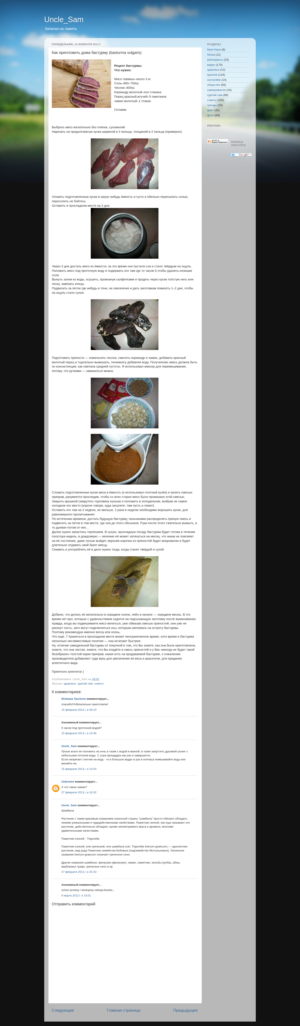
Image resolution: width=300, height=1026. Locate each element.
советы (98, 683)
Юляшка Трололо (73, 698)
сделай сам (85, 683)
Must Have (214, 49)
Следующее (63, 1010)
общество (213, 84)
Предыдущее (185, 1010)
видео (211, 64)
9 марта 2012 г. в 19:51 (76, 895)
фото (210, 115)
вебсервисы (215, 59)
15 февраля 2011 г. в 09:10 (78, 709)
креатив (212, 74)
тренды (212, 105)
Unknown (67, 781)
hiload (211, 54)
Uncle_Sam (64, 19)
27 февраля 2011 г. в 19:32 (78, 792)
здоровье (69, 683)
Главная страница (123, 1010)
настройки (214, 79)
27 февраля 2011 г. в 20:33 (78, 871)
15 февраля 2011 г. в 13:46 (78, 733)
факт (210, 110)
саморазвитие (216, 90)
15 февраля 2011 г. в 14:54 (78, 769)
